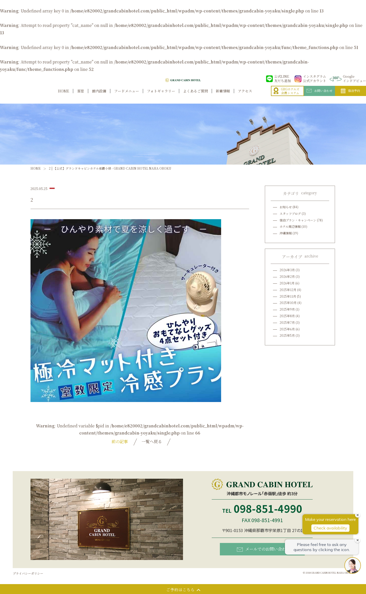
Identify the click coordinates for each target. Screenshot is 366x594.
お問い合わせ (319, 96)
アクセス (245, 96)
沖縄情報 (286, 233)
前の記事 (120, 441)
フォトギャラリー (161, 96)
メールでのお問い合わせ (263, 549)
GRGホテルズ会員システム (286, 96)
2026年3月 (287, 270)
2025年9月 (287, 309)
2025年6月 (287, 329)
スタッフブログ (290, 213)
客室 (80, 96)
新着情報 (223, 96)
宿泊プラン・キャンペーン (298, 220)
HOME (63, 96)
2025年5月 (287, 335)
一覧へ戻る (152, 441)
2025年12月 (288, 289)
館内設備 (99, 96)
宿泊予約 (350, 96)
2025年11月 (288, 296)
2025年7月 (287, 322)
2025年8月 (287, 316)
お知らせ (286, 207)
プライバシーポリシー (28, 573)
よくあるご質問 (195, 96)
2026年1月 (287, 283)
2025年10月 (288, 302)
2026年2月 (287, 276)
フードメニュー (126, 96)
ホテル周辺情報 (290, 226)
